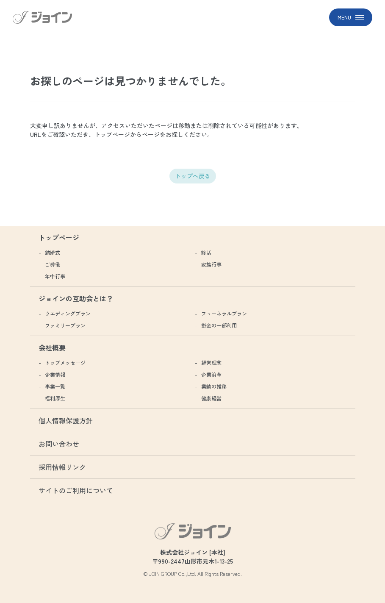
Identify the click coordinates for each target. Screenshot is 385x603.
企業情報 (55, 374)
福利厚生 (55, 398)
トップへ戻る (193, 176)
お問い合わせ (59, 444)
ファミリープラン (65, 325)
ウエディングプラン (68, 313)
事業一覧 (55, 386)
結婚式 (52, 252)
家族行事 (211, 264)
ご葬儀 (52, 264)
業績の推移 (214, 386)
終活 (206, 252)
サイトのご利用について (76, 490)
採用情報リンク (62, 467)
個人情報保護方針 (66, 420)
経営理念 (211, 362)
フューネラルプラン (224, 313)
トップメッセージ (65, 362)
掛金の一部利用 (219, 325)
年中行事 (55, 276)
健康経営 (211, 398)
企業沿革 (211, 374)
